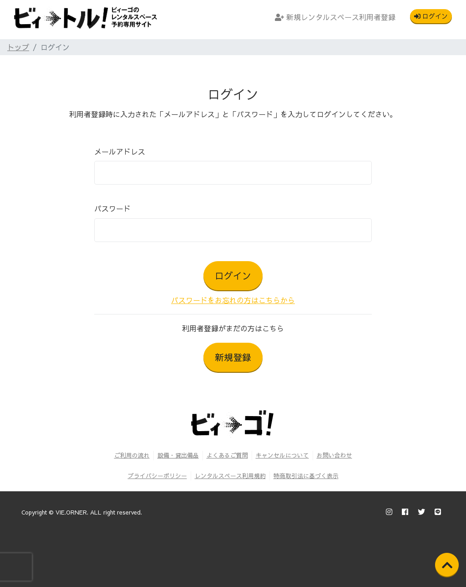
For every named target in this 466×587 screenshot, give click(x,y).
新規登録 (233, 357)
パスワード (112, 208)
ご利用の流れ (132, 455)
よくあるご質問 (227, 455)
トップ (18, 47)
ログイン (431, 16)
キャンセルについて (282, 455)
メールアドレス (119, 151)
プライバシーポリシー (157, 475)
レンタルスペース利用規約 (230, 475)
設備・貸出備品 (178, 455)
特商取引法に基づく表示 (306, 475)
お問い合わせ (334, 455)
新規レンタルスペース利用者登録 (335, 17)
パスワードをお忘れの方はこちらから (233, 300)
